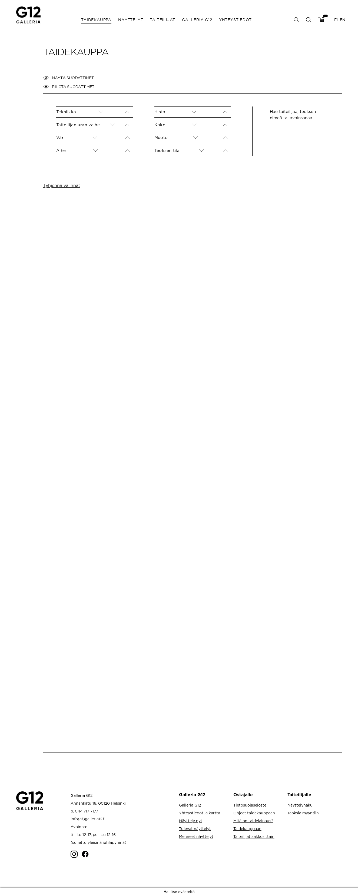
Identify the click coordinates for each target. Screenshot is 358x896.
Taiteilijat (162, 20)
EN (342, 20)
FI (336, 20)
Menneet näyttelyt (196, 836)
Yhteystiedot (235, 20)
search (308, 19)
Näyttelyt (130, 20)
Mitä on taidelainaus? (253, 821)
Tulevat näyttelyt (195, 829)
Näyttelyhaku (300, 805)
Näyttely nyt (190, 821)
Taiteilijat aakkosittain (253, 836)
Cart (321, 19)
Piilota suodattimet (68, 86)
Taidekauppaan (247, 829)
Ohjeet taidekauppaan (254, 813)
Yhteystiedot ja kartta (199, 813)
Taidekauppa (96, 20)
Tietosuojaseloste (249, 805)
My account (296, 19)
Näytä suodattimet (68, 78)
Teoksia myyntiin (303, 813)
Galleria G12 (197, 20)
